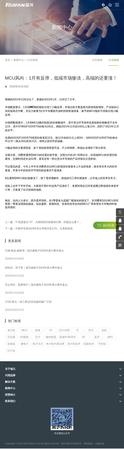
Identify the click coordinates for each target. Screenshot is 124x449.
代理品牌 (10, 375)
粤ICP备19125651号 (71, 444)
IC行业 (11, 407)
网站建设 (88, 444)
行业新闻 (32, 60)
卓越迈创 (99, 444)
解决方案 (10, 382)
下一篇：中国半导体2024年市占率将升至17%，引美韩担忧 (39, 235)
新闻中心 (19, 60)
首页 (7, 60)
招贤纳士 (10, 395)
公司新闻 (97, 60)
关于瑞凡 (10, 369)
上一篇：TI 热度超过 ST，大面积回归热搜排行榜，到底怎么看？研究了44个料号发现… (42, 228)
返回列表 (108, 231)
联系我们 (10, 401)
